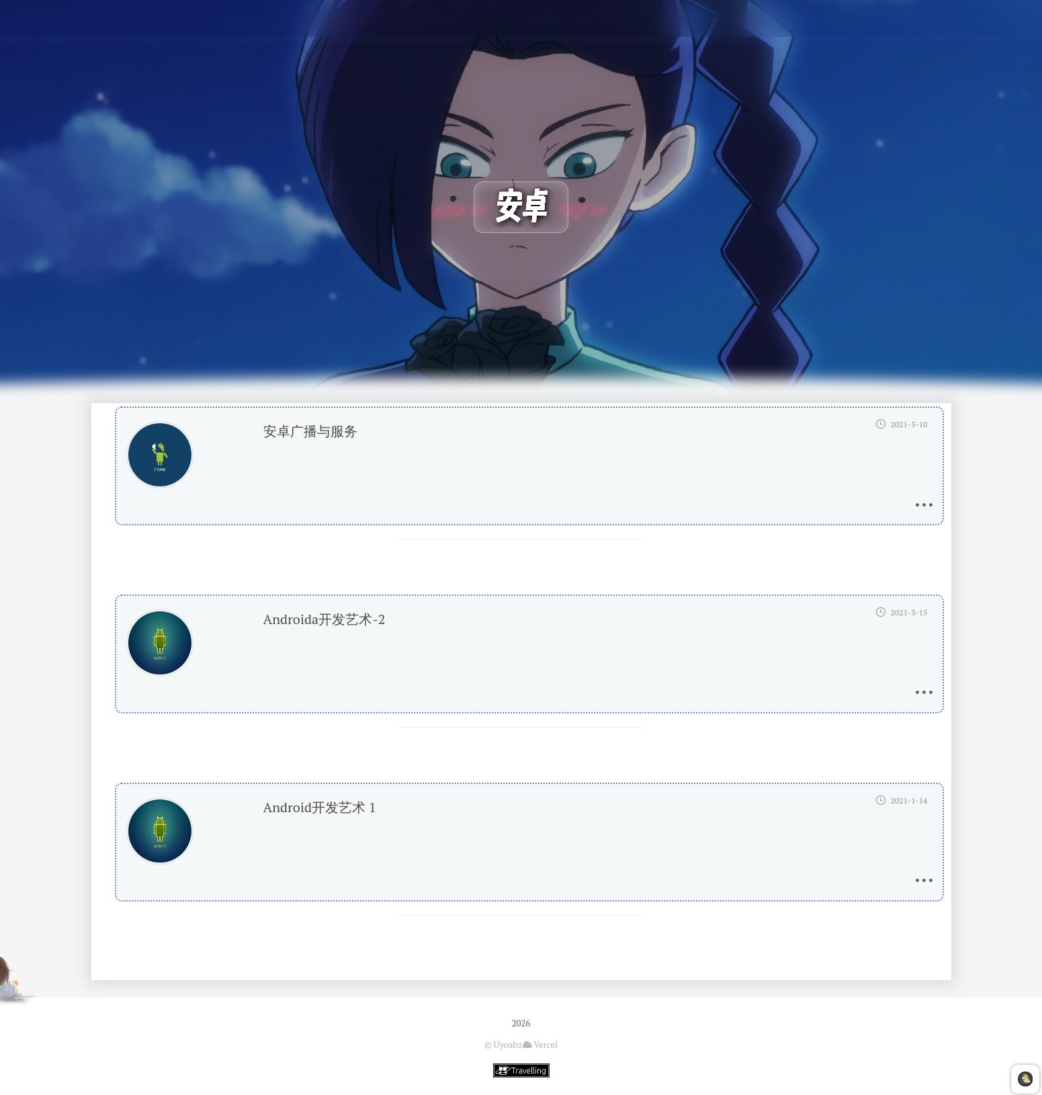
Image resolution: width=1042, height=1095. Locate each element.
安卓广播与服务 (310, 431)
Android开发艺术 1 (319, 807)
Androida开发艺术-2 (324, 619)
